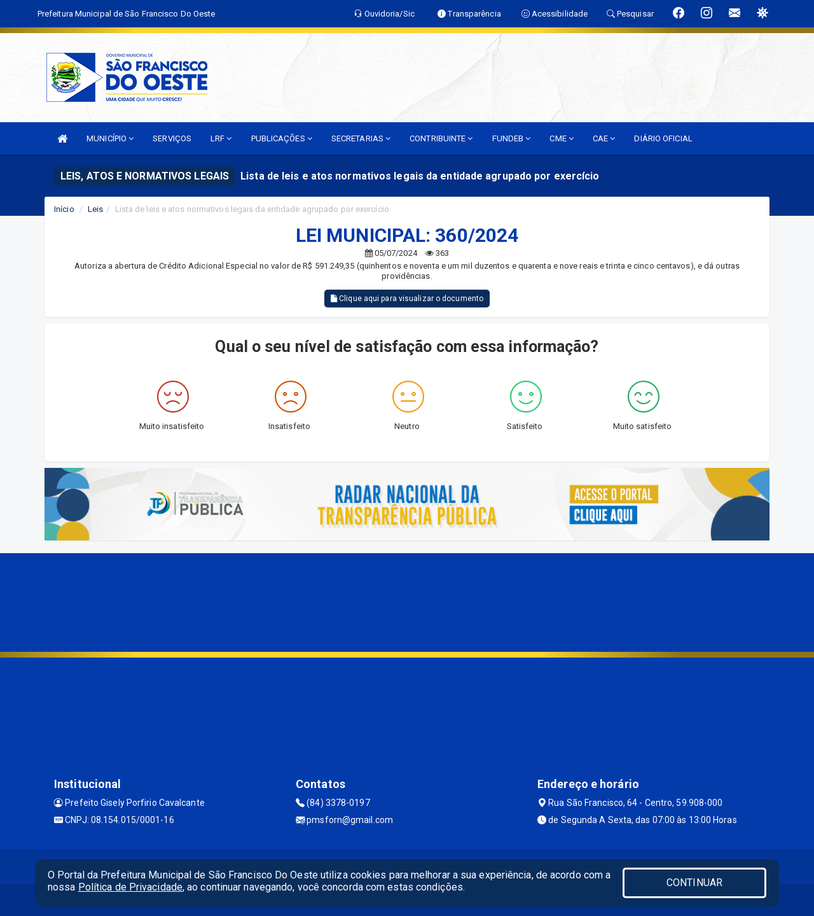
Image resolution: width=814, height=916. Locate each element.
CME (561, 138)
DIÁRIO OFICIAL (663, 138)
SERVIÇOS (172, 138)
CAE (604, 138)
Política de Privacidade (130, 887)
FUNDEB (511, 138)
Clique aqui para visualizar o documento (407, 298)
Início (64, 209)
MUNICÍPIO (110, 138)
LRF (221, 138)
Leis (95, 209)
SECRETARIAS (360, 138)
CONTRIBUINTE (441, 138)
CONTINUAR (694, 883)
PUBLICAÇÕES (281, 138)
